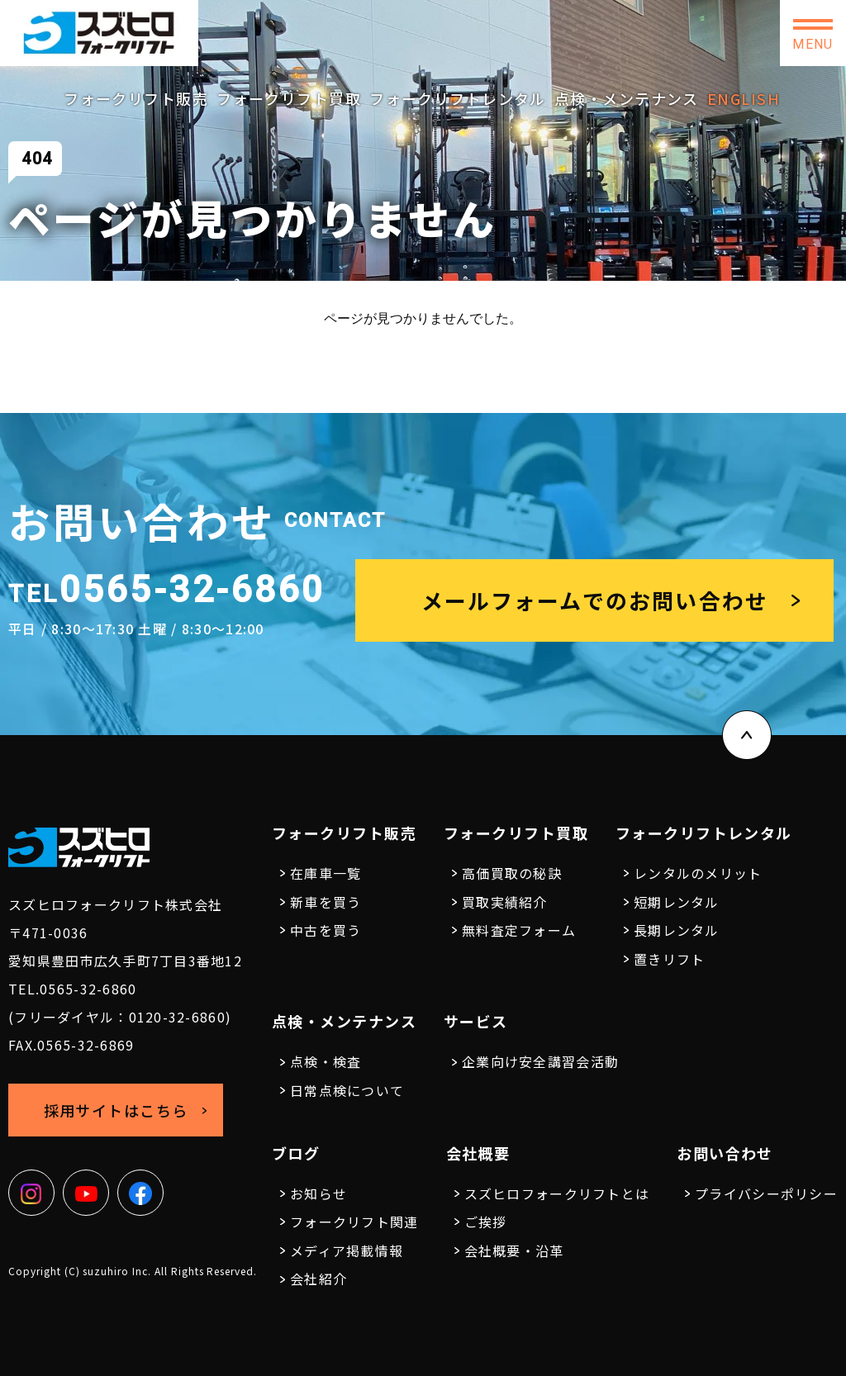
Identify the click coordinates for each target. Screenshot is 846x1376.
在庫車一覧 (325, 873)
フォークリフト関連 (354, 1221)
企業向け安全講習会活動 (540, 1061)
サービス (476, 1021)
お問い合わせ (713, 33)
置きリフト (669, 959)
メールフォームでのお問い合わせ (594, 600)
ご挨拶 (485, 1221)
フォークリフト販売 (136, 98)
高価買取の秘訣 (512, 873)
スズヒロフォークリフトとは (557, 1193)
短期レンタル (677, 902)
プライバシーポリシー (766, 1193)
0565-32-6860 (412, 26)
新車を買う (325, 902)
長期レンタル (677, 930)
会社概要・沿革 (514, 1250)
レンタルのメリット (698, 873)
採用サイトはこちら (573, 32)
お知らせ (318, 1193)
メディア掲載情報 (346, 1250)
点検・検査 (325, 1061)
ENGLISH (743, 98)
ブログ (296, 1153)
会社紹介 (318, 1278)
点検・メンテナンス (626, 98)
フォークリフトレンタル (457, 98)
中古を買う (325, 930)
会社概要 (478, 1153)
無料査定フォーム (519, 930)
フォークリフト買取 (288, 98)
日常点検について (347, 1090)
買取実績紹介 (505, 902)
